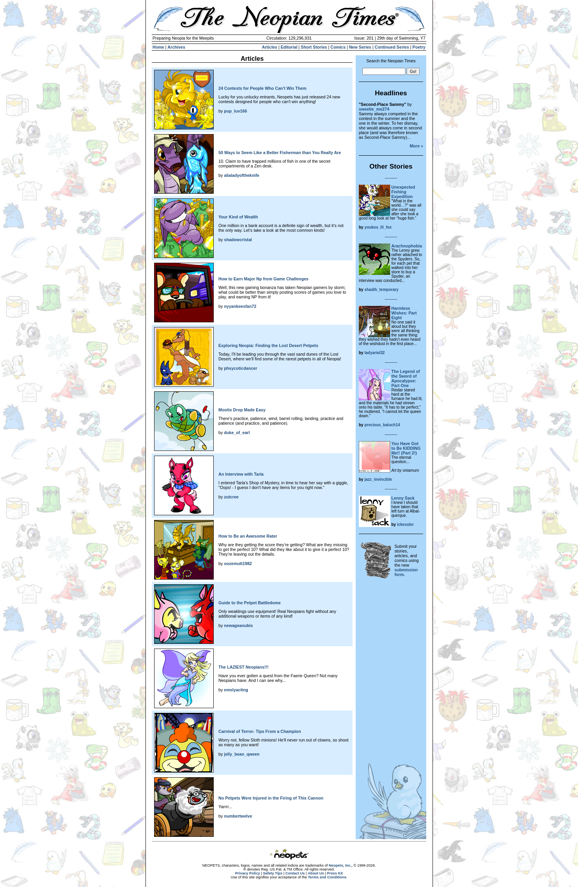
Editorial (289, 47)
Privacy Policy (247, 873)
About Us (316, 873)
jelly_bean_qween (242, 754)
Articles (269, 47)
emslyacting (236, 689)
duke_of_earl (237, 432)
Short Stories (314, 47)
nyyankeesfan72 (240, 306)
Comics (338, 47)
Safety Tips (273, 873)
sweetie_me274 (374, 109)
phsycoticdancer (240, 368)
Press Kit (335, 873)
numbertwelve (238, 816)
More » (416, 146)
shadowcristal (238, 239)
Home (158, 47)
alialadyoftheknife (241, 175)
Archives (176, 47)
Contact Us (295, 873)
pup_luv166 (235, 111)
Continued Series (391, 47)
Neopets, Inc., (341, 865)
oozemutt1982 (238, 563)
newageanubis (238, 625)
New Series (360, 47)
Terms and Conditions (327, 877)
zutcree (231, 496)
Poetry (419, 47)
